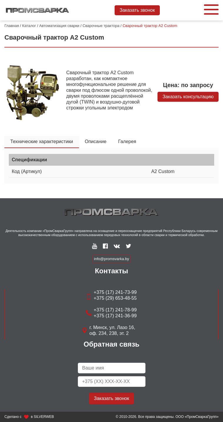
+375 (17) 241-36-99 (115, 315)
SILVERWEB (44, 417)
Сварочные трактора (101, 25)
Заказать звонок (137, 10)
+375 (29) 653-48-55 (115, 298)
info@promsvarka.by (111, 259)
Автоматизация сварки (59, 25)
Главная (11, 25)
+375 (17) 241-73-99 (115, 292)
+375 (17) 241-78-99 (115, 309)
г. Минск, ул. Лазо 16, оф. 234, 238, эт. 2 (112, 330)
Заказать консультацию (188, 96)
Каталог (29, 25)
